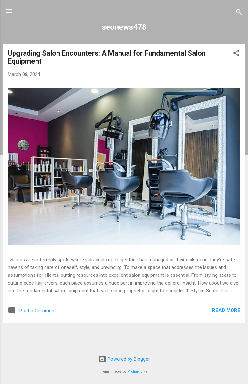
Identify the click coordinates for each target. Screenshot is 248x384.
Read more (226, 310)
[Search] (239, 13)
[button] (236, 54)
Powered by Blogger (124, 359)
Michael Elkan (138, 371)
